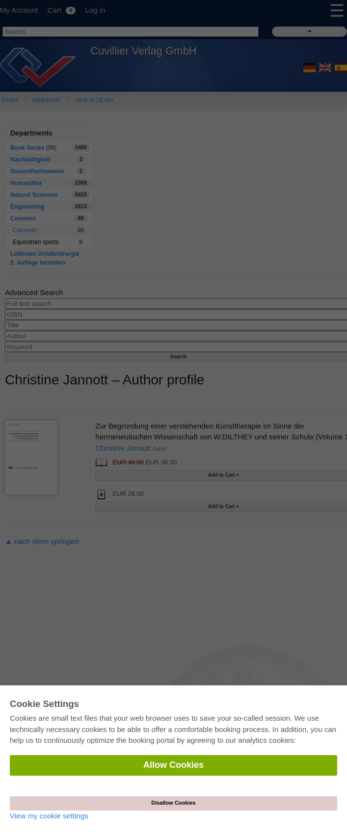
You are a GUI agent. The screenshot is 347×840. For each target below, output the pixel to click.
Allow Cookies (173, 765)
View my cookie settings (49, 816)
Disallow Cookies (173, 803)
